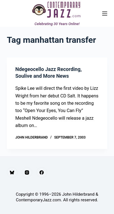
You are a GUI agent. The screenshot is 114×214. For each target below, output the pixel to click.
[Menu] (104, 13)
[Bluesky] (12, 172)
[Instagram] (27, 172)
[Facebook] (41, 172)
